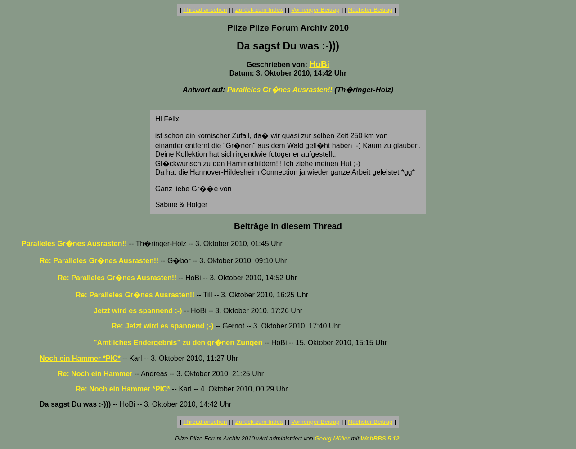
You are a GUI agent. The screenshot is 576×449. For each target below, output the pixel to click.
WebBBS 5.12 (380, 438)
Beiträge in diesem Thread (288, 226)
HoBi (319, 64)
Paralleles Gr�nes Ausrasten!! (280, 90)
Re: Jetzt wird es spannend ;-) (163, 326)
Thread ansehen (205, 9)
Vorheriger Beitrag (315, 9)
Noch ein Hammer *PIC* (80, 358)
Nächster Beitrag (370, 9)
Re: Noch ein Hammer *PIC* (123, 389)
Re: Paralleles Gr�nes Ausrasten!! (99, 261)
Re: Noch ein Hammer (95, 373)
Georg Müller (332, 438)
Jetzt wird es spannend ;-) (138, 310)
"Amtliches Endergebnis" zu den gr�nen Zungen (178, 342)
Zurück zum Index (259, 9)
